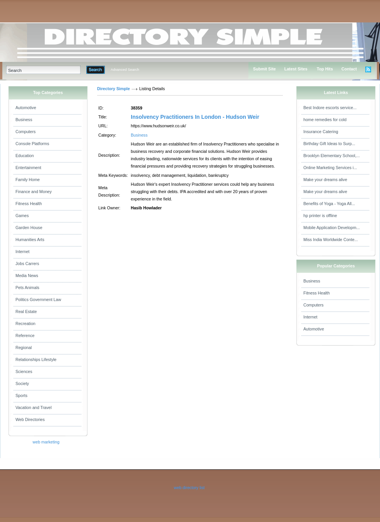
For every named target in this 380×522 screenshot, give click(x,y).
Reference (24, 335)
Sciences (23, 371)
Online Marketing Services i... (330, 167)
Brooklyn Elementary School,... (331, 155)
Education (24, 155)
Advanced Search (125, 70)
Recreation (25, 323)
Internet (22, 251)
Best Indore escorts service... (329, 107)
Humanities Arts (30, 239)
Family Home (27, 179)
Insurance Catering (320, 131)
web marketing (46, 442)
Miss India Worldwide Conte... (330, 239)
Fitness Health (28, 203)
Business (23, 119)
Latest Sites (296, 69)
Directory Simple (113, 88)
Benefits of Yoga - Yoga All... (329, 203)
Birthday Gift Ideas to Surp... (329, 143)
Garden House (28, 227)
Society (22, 383)
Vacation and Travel (33, 407)
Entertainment (28, 167)
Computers (25, 131)
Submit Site (264, 69)
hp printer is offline (320, 215)
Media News (26, 275)
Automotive (25, 107)
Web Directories (30, 419)
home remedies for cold (324, 119)
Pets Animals (27, 287)
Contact (349, 69)
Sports (21, 395)
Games (22, 215)
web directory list (189, 487)
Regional (23, 347)
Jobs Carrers (27, 263)
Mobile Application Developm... (331, 227)
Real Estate (26, 311)
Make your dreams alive (325, 179)
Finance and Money (33, 191)
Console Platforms (32, 143)
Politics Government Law (38, 299)
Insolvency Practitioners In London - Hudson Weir (195, 117)
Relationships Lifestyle (35, 359)
